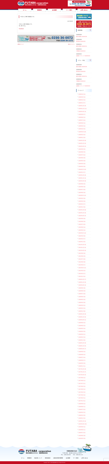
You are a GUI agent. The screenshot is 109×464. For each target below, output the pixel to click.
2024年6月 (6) (81, 157)
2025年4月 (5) (81, 128)
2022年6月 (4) (81, 227)
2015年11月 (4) (82, 421)
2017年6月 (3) (81, 386)
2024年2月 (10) (82, 169)
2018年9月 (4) (81, 351)
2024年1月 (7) (81, 172)
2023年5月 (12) (82, 195)
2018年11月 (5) (82, 345)
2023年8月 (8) (81, 186)
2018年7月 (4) (81, 357)
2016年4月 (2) (81, 412)
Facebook (21, 28)
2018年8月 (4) (81, 354)
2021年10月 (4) (82, 250)
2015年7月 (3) (81, 432)
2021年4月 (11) (82, 267)
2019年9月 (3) (81, 322)
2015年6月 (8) (81, 435)
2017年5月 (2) (81, 389)
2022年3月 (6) (81, 236)
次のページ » (71, 44)
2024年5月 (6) (81, 160)
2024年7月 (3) (81, 155)
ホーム (22, 458)
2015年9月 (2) (81, 426)
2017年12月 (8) (82, 369)
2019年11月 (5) (82, 317)
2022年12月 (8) (82, 209)
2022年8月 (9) (81, 221)
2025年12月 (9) (82, 105)
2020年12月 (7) (82, 279)
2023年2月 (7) (81, 204)
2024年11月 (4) (82, 143)
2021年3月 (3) (81, 270)
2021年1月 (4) (81, 276)
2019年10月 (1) (82, 319)
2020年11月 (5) (82, 282)
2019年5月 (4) (81, 328)
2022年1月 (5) (81, 241)
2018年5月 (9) (81, 363)
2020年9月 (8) (81, 288)
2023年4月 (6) (81, 198)
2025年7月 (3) (81, 120)
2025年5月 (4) (81, 126)
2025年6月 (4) (81, 123)
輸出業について (38, 458)
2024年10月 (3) (82, 146)
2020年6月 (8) (81, 296)
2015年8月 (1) (81, 429)
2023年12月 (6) (82, 175)
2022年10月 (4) (82, 215)
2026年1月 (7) (81, 102)
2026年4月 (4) (81, 94)
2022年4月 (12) (82, 233)
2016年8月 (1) (81, 406)
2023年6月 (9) (81, 192)
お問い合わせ (84, 458)
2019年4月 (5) (81, 331)
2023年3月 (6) (81, 201)
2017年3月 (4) (81, 395)
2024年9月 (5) (81, 149)
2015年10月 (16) (82, 424)
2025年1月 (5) (81, 137)
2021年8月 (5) (81, 256)
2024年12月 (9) (82, 140)
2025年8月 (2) (81, 117)
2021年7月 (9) (81, 259)
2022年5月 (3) (81, 230)
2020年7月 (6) (81, 293)
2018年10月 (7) (82, 348)
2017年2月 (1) (81, 398)
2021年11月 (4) (82, 247)
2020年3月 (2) (81, 305)
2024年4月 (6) (81, 163)
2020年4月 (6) (81, 302)
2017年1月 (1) (81, 400)
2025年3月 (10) (82, 131)
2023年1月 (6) (81, 207)
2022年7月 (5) (81, 224)
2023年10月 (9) (82, 181)
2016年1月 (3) (81, 418)
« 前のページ (20, 44)
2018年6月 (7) (81, 360)
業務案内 (29, 458)
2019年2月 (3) (81, 337)
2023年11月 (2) (82, 178)
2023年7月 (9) (81, 189)
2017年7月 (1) (81, 383)
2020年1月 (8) (81, 311)
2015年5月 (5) (81, 438)
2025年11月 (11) (82, 108)
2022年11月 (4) (82, 212)
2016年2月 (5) (81, 415)
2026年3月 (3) (81, 97)
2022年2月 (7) (81, 238)
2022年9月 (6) (81, 218)
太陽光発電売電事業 (58, 458)
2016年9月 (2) (81, 403)
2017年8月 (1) (81, 380)
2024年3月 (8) (81, 166)
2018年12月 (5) (82, 343)
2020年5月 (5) (81, 299)
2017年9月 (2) (81, 377)
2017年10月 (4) (82, 374)
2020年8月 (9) (81, 290)
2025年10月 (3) (82, 111)
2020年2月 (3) (81, 308)
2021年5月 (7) (81, 264)
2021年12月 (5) (82, 244)
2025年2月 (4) (81, 134)
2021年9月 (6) (81, 253)
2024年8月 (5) (81, 152)
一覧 (90, 30)
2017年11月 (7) (82, 371)
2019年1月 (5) (81, 340)
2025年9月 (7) (81, 114)
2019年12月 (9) (82, 314)
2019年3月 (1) (81, 334)
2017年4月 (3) (81, 392)
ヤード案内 (75, 458)
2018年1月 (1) (81, 366)
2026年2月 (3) (81, 100)
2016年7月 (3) (81, 409)
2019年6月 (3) (81, 325)
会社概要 (68, 458)
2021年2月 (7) (81, 273)
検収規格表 (47, 458)
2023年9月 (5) (81, 183)
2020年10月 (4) (82, 285)
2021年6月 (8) (81, 262)
